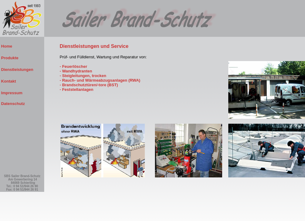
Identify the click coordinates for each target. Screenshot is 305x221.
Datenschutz (12, 103)
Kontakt (21, 81)
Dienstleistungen (22, 69)
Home (21, 46)
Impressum (22, 93)
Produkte (21, 58)
